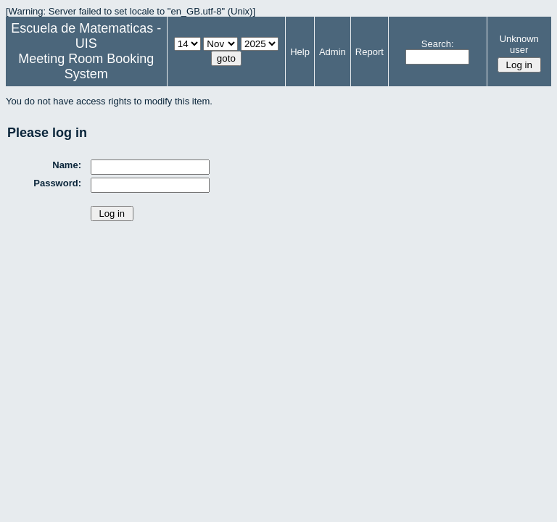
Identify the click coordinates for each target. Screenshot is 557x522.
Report (369, 51)
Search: (437, 43)
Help (300, 51)
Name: (66, 165)
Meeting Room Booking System (86, 66)
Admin (332, 51)
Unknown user (519, 44)
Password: (57, 183)
